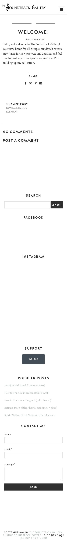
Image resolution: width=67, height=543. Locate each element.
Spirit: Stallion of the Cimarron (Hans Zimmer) (29, 415)
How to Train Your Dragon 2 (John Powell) (27, 400)
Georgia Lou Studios (34, 538)
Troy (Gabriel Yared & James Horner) (24, 385)
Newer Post (20, 108)
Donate (33, 358)
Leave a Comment (35, 39)
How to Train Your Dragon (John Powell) (26, 392)
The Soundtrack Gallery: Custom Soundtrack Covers (33, 534)
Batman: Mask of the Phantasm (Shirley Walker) (30, 407)
